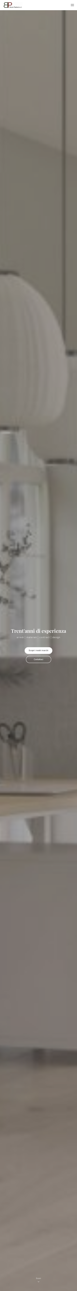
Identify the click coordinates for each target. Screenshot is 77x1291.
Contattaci (38, 659)
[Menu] (72, 5)
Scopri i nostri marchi (38, 650)
